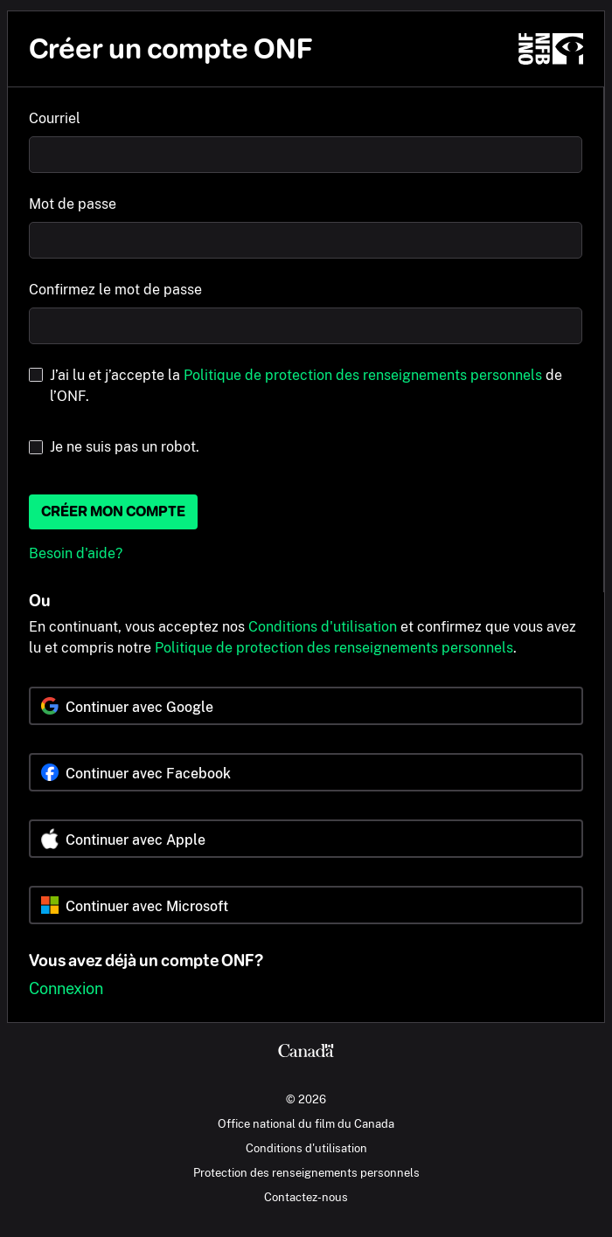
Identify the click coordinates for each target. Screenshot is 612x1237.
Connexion (66, 988)
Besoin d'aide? (75, 553)
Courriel (54, 118)
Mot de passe (72, 204)
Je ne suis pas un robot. (124, 447)
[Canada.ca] (306, 1052)
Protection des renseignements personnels (306, 1172)
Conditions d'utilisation (322, 626)
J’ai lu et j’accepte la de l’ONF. (306, 385)
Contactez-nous (306, 1197)
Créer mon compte (113, 511)
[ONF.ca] (550, 49)
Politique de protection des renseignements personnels (363, 375)
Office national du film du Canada (306, 1123)
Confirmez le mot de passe (115, 289)
